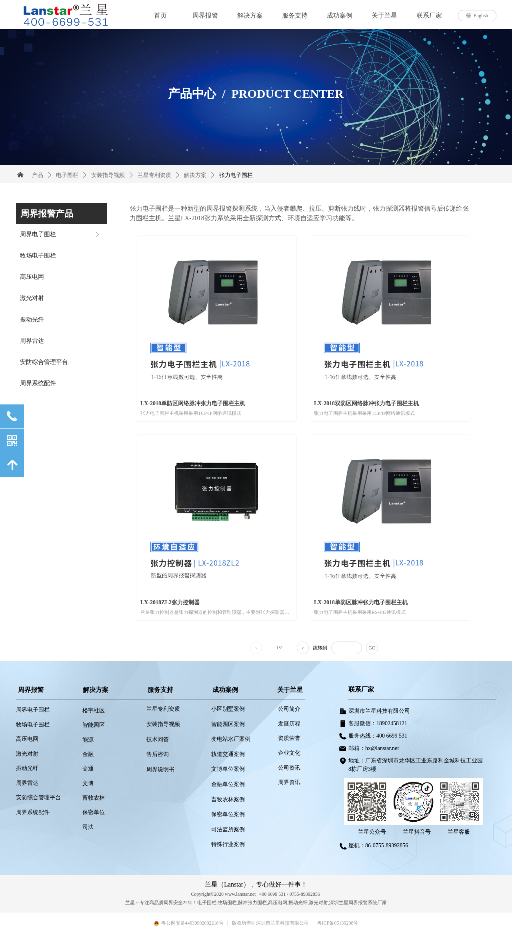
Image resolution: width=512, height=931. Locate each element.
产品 (37, 175)
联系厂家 (429, 15)
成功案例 (339, 15)
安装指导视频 (108, 175)
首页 (160, 15)
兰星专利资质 (154, 175)
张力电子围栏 (236, 175)
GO (371, 648)
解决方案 (250, 15)
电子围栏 (67, 175)
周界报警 (205, 15)
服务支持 (295, 15)
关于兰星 (384, 15)
